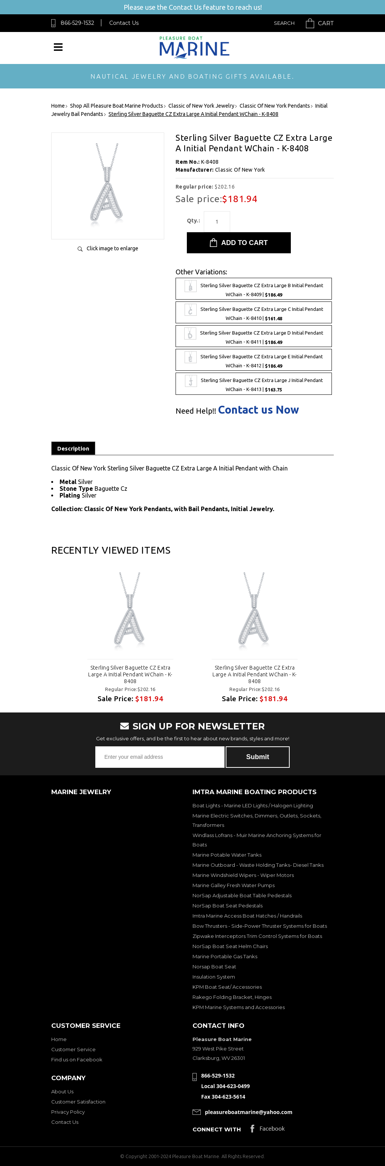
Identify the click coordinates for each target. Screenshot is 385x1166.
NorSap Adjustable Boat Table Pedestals (242, 895)
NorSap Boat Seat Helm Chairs (230, 946)
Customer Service (73, 1049)
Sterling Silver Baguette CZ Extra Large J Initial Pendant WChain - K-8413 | (254, 383)
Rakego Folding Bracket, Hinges (232, 997)
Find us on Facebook (76, 1059)
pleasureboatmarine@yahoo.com (248, 1112)
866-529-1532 (77, 23)
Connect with (216, 1129)
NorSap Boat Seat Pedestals (227, 906)
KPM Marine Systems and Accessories (238, 1007)
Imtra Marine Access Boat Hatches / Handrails (247, 916)
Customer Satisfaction (78, 1102)
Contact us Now (258, 409)
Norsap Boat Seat (214, 967)
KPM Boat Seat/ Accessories (227, 987)
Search (284, 23)
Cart (326, 23)
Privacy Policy (68, 1112)
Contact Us (124, 23)
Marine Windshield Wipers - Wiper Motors (243, 875)
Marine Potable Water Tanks (226, 855)
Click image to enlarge (112, 248)
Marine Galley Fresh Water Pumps (233, 885)
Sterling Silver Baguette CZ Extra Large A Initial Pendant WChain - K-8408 (130, 674)
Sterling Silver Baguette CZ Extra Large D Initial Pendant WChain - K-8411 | (253, 336)
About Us (62, 1091)
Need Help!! (196, 411)
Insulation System (213, 977)
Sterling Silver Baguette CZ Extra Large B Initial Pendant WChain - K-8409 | (254, 288)
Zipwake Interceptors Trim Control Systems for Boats (257, 936)
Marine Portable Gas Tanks (224, 956)
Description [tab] (73, 448)
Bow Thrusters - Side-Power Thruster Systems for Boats (259, 926)
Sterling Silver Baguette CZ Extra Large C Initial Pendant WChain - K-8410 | (254, 312)
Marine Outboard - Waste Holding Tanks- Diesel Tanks (258, 865)
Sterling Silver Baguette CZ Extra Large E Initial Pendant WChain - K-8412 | (254, 359)
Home (59, 1039)
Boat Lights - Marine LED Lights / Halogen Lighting (252, 805)
